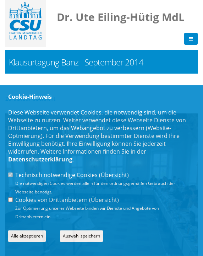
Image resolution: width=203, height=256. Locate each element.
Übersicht (114, 175)
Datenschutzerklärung (40, 159)
